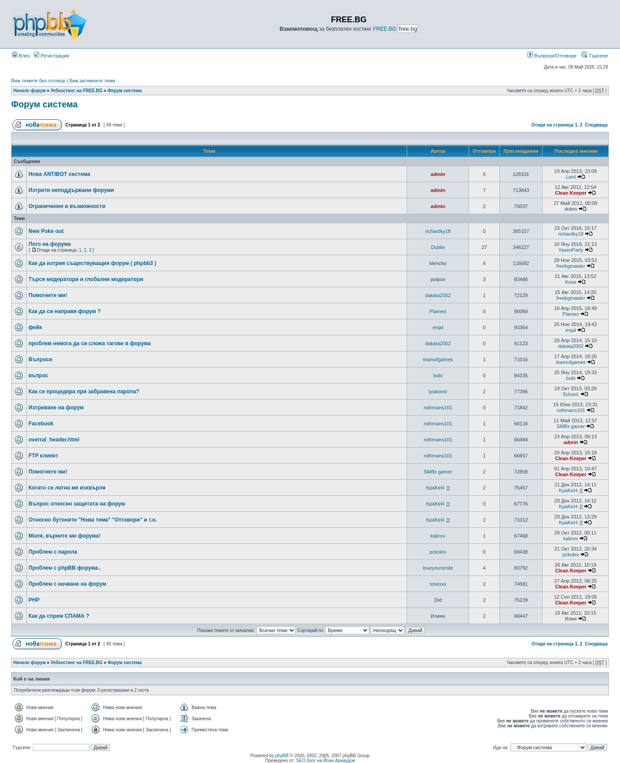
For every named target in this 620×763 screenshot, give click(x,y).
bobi (438, 375)
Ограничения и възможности (67, 206)
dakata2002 (438, 295)
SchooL (571, 394)
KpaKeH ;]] (438, 487)
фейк (35, 327)
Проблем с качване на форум (67, 584)
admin (438, 174)
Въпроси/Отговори (551, 55)
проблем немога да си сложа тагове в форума (90, 343)
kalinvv (437, 536)
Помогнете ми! (48, 295)
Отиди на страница (552, 124)
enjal (438, 327)
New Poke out (46, 231)
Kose (570, 282)
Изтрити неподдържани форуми (71, 190)
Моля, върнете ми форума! (64, 536)
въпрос (38, 375)
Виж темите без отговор (38, 80)
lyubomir (437, 391)
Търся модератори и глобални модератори (86, 279)
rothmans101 (438, 407)
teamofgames (438, 359)
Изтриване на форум (56, 407)
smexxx (438, 584)
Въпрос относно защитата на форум (77, 504)
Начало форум (29, 90)
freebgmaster (570, 266)
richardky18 (438, 231)
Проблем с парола (53, 552)
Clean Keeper (570, 193)
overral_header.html (54, 440)
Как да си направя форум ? (65, 311)
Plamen (438, 311)
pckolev (438, 552)
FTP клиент (43, 456)
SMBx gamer (571, 426)
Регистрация (51, 55)
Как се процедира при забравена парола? (84, 391)
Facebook (41, 423)
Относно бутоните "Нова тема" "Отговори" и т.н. (93, 520)
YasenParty (570, 250)
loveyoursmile (438, 568)
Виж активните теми (92, 80)
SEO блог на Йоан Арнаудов (325, 760)
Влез (21, 55)
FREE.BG (384, 29)
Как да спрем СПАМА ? (59, 616)
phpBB (282, 755)
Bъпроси (40, 359)
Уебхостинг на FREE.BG (77, 90)
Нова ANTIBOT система (59, 174)
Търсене (595, 55)
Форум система (124, 90)
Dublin (438, 247)
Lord (570, 177)
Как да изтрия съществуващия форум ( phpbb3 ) (92, 263)
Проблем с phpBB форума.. (65, 568)
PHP (34, 600)
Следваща (596, 124)
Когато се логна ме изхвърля (67, 488)
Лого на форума (50, 244)
